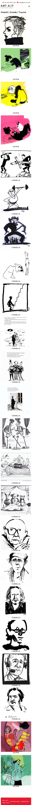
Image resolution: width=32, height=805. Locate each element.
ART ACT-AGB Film (5, 801)
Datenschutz (15, 801)
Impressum (25, 801)
